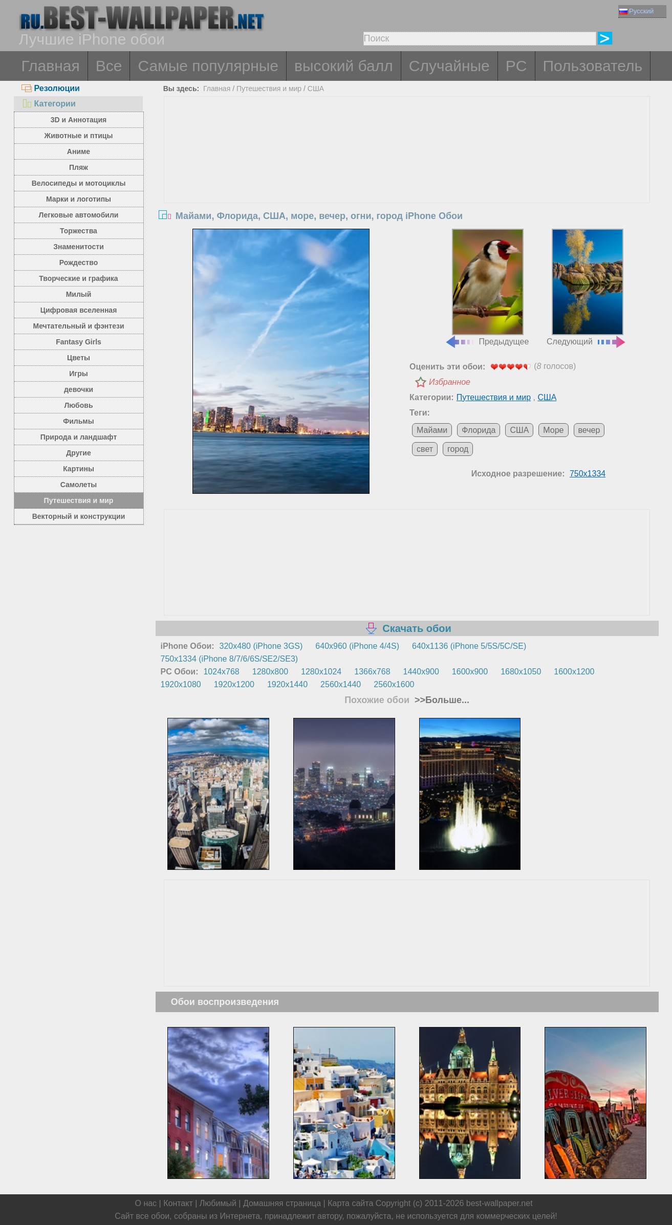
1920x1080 (181, 684)
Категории (48, 103)
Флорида (478, 430)
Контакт (178, 1203)
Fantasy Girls (78, 342)
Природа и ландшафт (78, 437)
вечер (589, 430)
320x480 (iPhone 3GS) (261, 646)
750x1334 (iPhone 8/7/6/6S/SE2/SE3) (229, 658)
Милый (79, 294)
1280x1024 (321, 671)
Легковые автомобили (79, 215)
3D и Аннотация (79, 120)
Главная (50, 65)
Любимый (218, 1203)
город (457, 449)
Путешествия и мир (79, 500)
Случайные (449, 65)
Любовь (78, 405)
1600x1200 (574, 671)
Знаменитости (78, 247)
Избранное (449, 382)
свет (425, 449)
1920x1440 (287, 684)
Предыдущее (487, 287)
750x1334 (587, 473)
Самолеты (78, 484)
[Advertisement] (406, 173)
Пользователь (593, 65)
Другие (78, 453)
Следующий (586, 287)
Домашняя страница (282, 1203)
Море (553, 430)
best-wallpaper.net (499, 1203)
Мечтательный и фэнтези (78, 326)
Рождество (78, 262)
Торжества (78, 231)
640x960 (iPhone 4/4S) (357, 646)
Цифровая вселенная (78, 310)
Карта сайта (350, 1203)
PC (516, 65)
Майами (432, 430)
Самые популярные (208, 65)
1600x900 (470, 671)
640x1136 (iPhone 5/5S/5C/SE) (469, 646)
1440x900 (421, 671)
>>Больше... (440, 700)
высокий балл (343, 65)
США (316, 88)
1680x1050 (521, 671)
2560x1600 (394, 684)
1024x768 (221, 671)
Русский (636, 11)
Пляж (78, 167)
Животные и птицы (79, 136)
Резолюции (50, 88)
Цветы (78, 358)
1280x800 (270, 671)
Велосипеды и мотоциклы (79, 183)
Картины (78, 469)
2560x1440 (340, 684)
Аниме (78, 151)
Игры (78, 373)
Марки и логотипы (78, 199)
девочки (78, 389)
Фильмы (78, 421)
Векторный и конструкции (78, 516)
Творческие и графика (78, 278)
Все (109, 65)
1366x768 (372, 671)
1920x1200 (234, 684)
